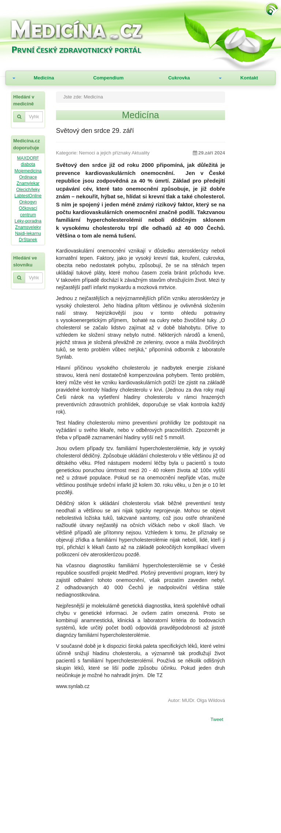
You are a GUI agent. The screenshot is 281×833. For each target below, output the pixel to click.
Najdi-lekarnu (28, 233)
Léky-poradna (28, 221)
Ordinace (28, 177)
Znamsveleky (28, 227)
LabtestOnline (27, 195)
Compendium (108, 78)
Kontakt (249, 78)
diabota (28, 164)
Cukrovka (179, 78)
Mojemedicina (27, 170)
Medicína (44, 78)
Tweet (216, 720)
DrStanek (28, 239)
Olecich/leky (28, 189)
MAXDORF (28, 158)
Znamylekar (28, 183)
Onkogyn (28, 202)
